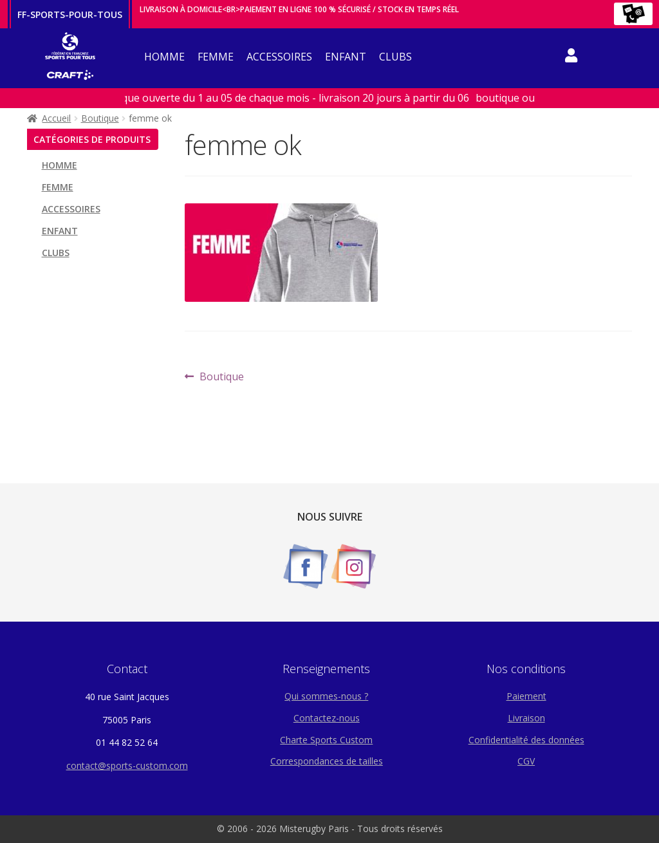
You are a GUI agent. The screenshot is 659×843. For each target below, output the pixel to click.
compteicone (571, 58)
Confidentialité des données (526, 740)
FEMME (216, 57)
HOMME (164, 57)
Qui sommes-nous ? (326, 696)
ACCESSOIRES (279, 57)
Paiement (526, 696)
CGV (526, 761)
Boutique (100, 118)
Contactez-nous (326, 718)
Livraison (526, 718)
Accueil (56, 118)
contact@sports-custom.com (127, 765)
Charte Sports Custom (326, 740)
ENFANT (345, 57)
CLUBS (395, 57)
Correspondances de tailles (326, 761)
